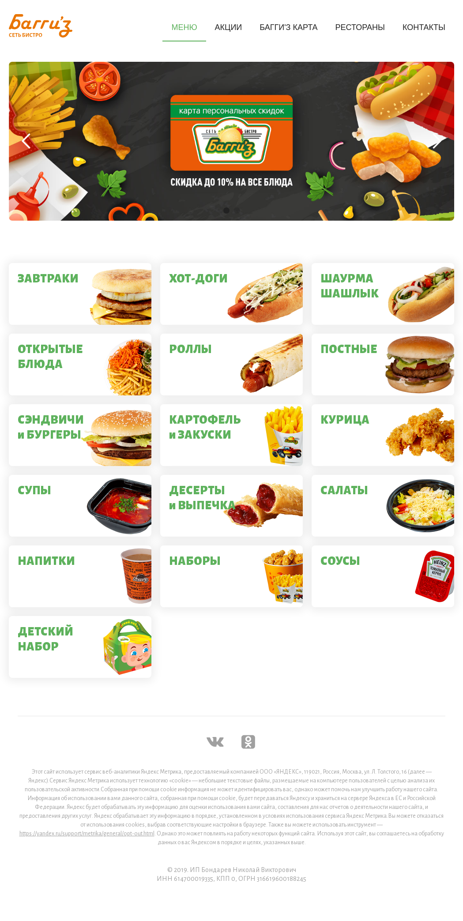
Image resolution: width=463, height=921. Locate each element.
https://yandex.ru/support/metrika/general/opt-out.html (86, 834)
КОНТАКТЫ (424, 27)
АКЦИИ (228, 27)
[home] (40, 26)
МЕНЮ (184, 27)
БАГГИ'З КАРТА (288, 27)
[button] (26, 141)
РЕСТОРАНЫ (360, 27)
